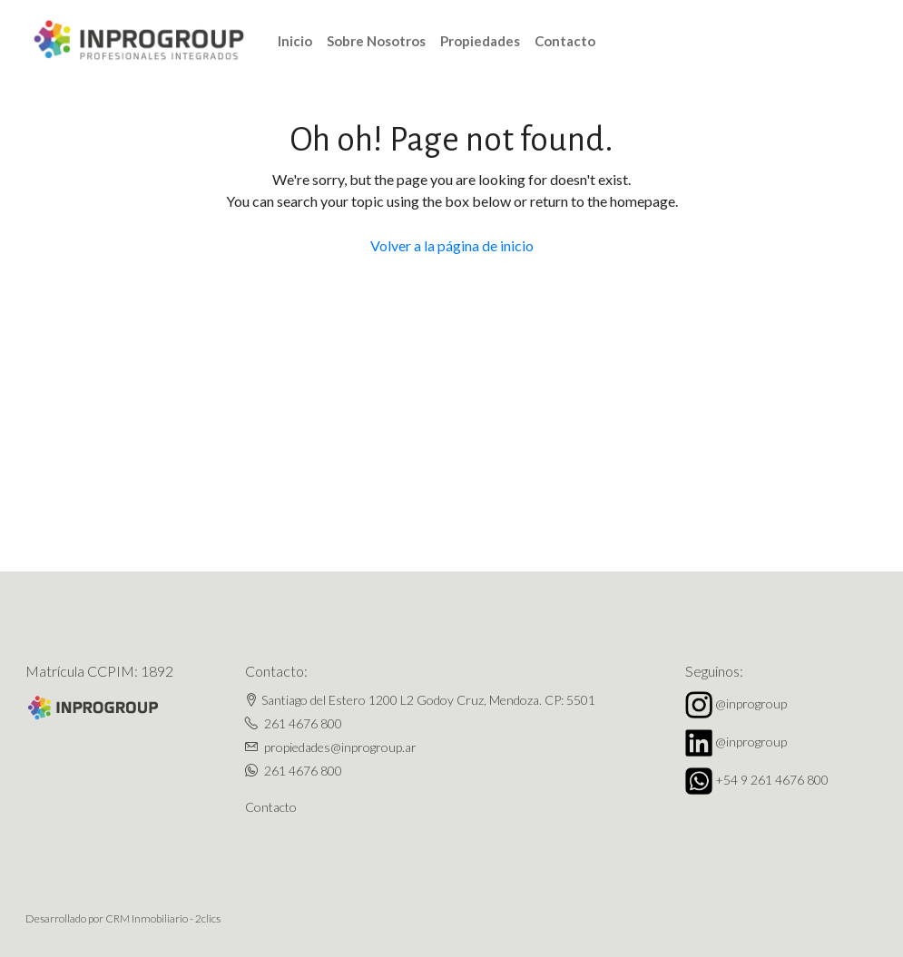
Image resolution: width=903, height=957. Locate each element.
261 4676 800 (303, 723)
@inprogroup (751, 703)
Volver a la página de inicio (452, 245)
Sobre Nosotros (376, 41)
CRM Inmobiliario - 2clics (163, 918)
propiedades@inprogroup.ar (340, 747)
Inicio (295, 41)
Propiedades (480, 41)
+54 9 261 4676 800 (772, 779)
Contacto (565, 41)
